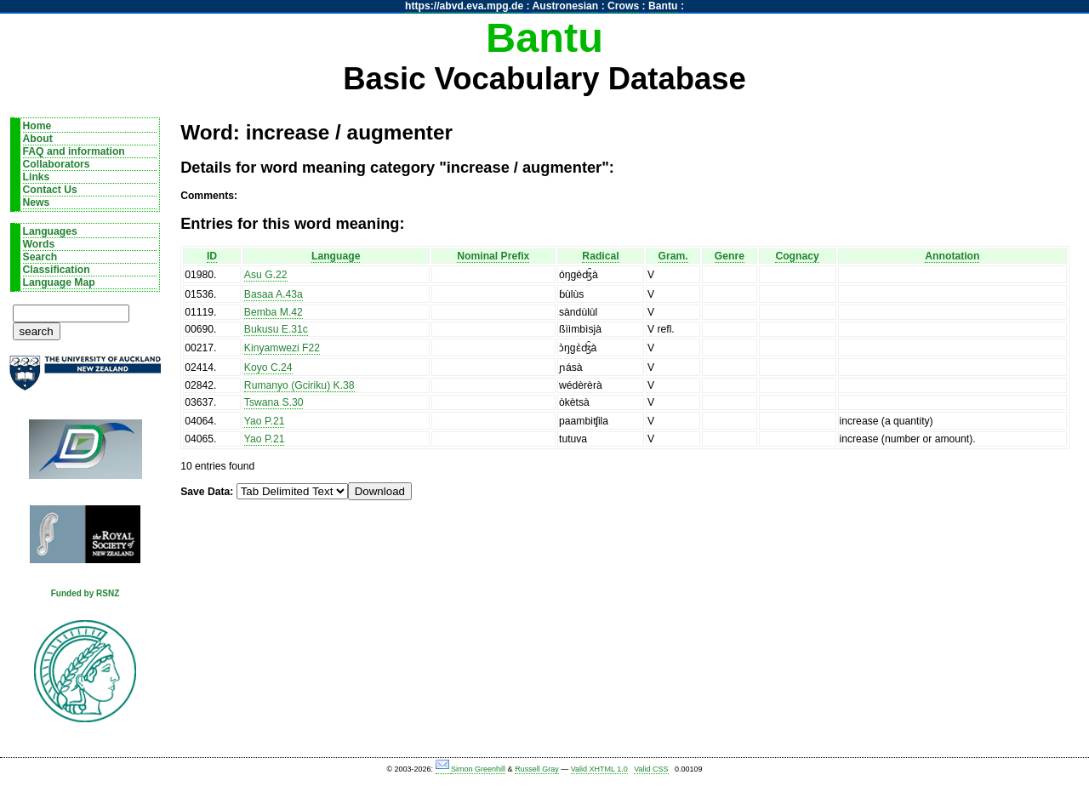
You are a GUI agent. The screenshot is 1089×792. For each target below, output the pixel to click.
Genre (729, 256)
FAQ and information (74, 151)
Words (39, 244)
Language (335, 256)
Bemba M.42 (273, 312)
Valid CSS (651, 769)
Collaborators (56, 164)
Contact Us (50, 190)
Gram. (673, 256)
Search (40, 257)
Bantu (662, 6)
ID (212, 256)
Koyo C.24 (268, 367)
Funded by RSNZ (85, 593)
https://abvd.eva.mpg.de (464, 6)
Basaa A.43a (273, 294)
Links (36, 177)
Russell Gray (537, 769)
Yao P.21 (264, 421)
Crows (623, 6)
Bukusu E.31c (276, 329)
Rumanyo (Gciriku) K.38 (299, 385)
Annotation (952, 256)
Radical (600, 256)
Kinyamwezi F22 (282, 348)
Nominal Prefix (493, 256)
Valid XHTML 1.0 (599, 769)
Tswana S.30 (274, 402)
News (36, 202)
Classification (56, 270)
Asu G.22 (266, 275)
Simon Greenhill (478, 769)
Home (37, 126)
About (38, 139)
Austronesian (566, 6)
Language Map (59, 282)
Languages (50, 231)
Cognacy (796, 256)
